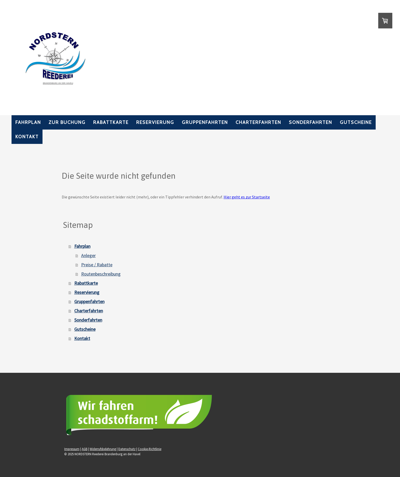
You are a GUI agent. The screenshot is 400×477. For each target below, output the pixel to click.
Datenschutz (126, 449)
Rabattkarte (111, 122)
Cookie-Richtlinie (149, 449)
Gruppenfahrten (205, 122)
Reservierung (155, 122)
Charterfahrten (258, 122)
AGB (84, 449)
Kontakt (27, 137)
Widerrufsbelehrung (103, 449)
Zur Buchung (67, 122)
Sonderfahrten (310, 122)
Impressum (71, 449)
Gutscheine (356, 122)
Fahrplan (28, 122)
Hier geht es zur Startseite (247, 196)
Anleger (88, 255)
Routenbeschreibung (101, 274)
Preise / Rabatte (96, 265)
